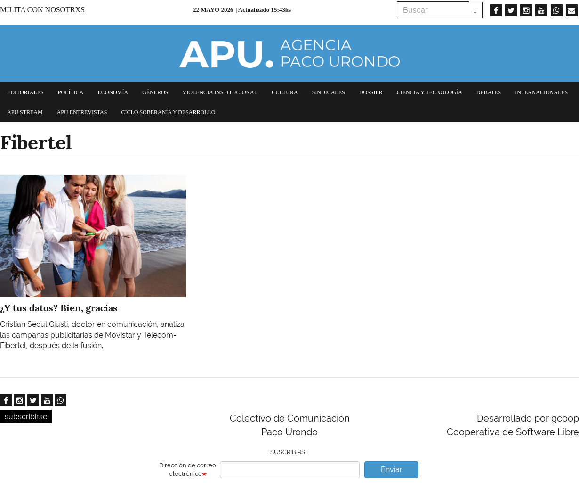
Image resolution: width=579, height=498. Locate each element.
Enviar (391, 469)
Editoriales (25, 92)
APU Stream (25, 112)
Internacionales (541, 92)
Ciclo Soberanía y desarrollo (168, 112)
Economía (112, 92)
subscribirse (26, 416)
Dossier (371, 92)
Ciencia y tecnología (429, 92)
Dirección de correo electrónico (187, 470)
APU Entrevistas (82, 112)
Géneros (155, 92)
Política (71, 92)
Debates (488, 92)
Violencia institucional (219, 92)
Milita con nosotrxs (42, 10)
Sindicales (328, 92)
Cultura (285, 92)
